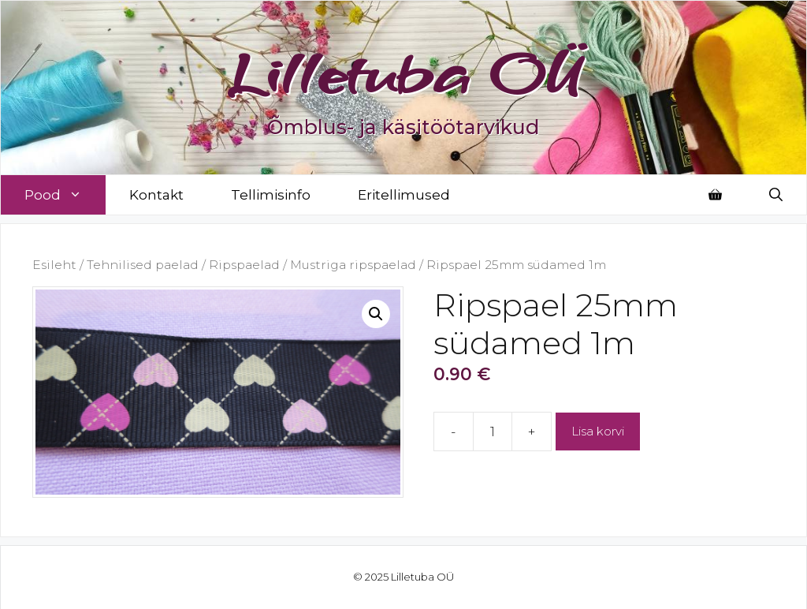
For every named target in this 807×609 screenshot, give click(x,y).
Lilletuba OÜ (404, 73)
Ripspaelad (244, 264)
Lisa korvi (597, 431)
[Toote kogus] (492, 431)
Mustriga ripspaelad (353, 264)
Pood (65, 195)
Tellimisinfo (271, 195)
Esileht (54, 264)
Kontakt (156, 195)
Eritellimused (404, 195)
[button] (376, 314)
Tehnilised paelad (143, 264)
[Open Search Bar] (776, 195)
